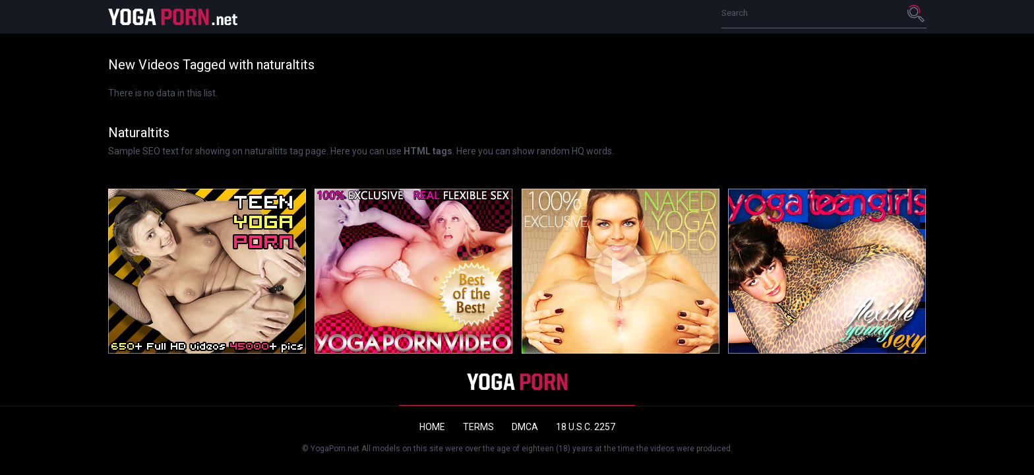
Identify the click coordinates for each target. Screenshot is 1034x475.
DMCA (525, 427)
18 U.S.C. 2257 (585, 427)
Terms (478, 427)
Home (432, 427)
